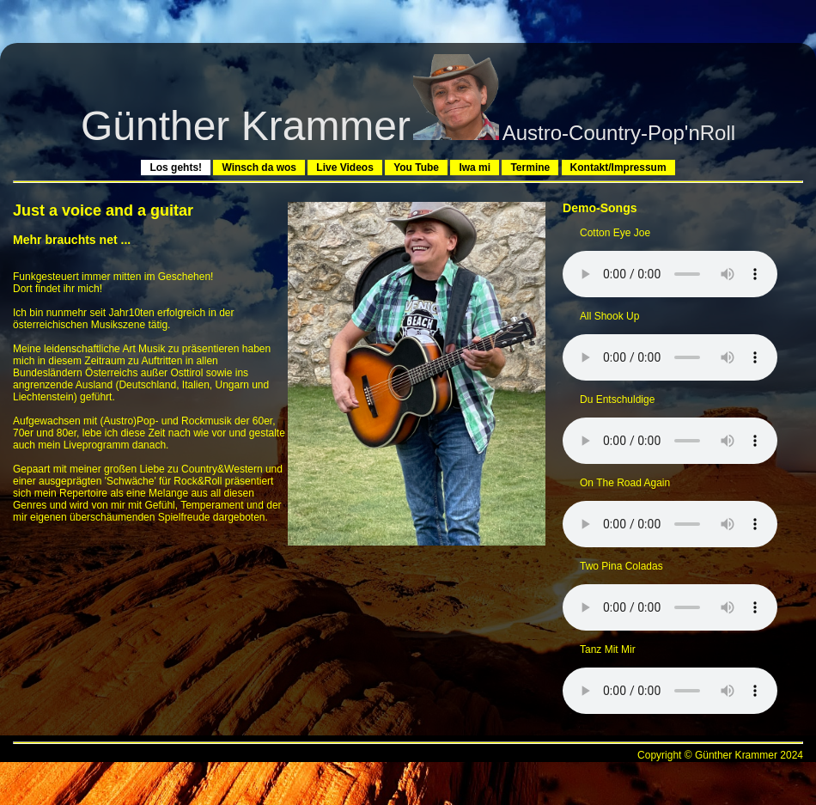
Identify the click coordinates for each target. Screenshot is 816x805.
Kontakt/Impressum (618, 168)
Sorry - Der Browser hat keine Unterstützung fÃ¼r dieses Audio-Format (670, 607)
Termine (530, 168)
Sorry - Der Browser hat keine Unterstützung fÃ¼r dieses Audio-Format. (670, 274)
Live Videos (344, 168)
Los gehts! (175, 168)
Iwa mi (474, 168)
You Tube (416, 168)
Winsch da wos (259, 168)
